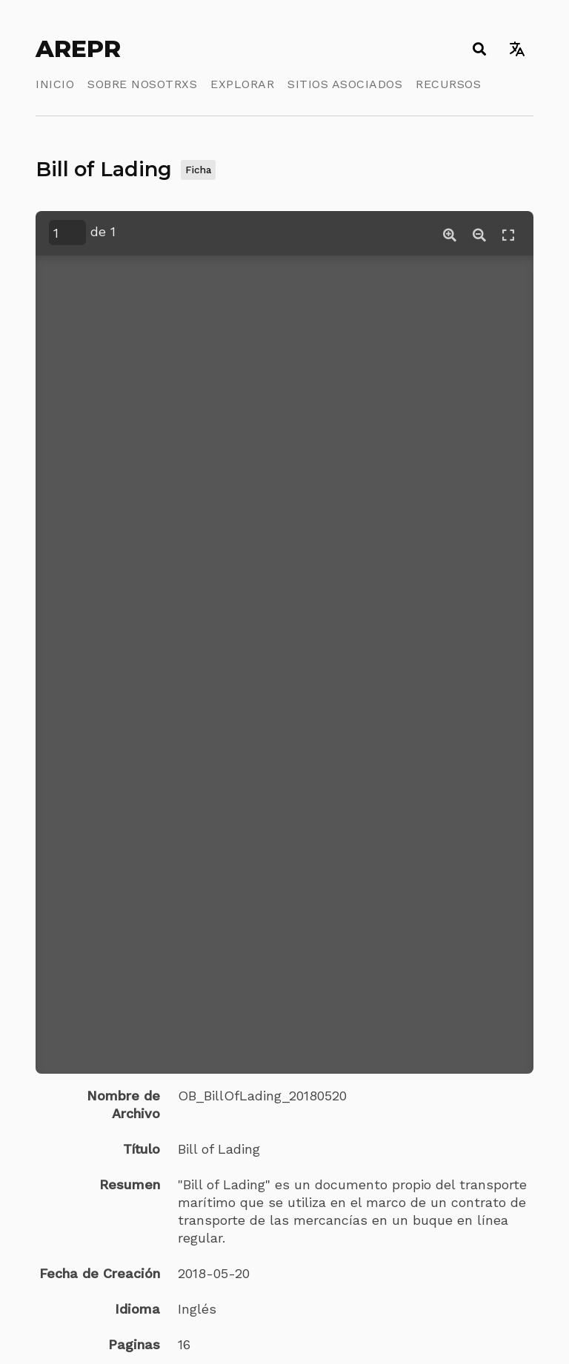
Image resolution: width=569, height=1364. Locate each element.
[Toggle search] (479, 49)
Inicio (55, 84)
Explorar (242, 84)
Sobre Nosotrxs (142, 84)
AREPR (78, 49)
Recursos (448, 84)
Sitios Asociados (344, 84)
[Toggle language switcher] (516, 49)
